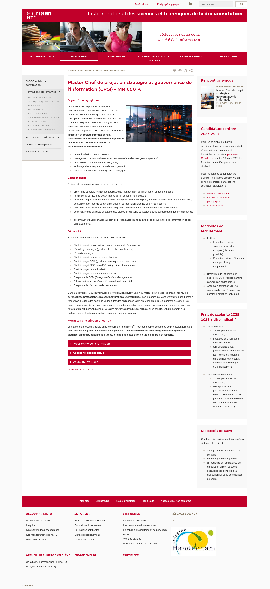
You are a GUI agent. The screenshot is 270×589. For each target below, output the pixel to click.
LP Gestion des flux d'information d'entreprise (41, 127)
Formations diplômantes (110, 70)
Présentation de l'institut (39, 520)
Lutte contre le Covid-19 (136, 520)
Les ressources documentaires (139, 525)
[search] (216, 4)
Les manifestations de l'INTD (41, 534)
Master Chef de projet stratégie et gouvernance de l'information (229, 95)
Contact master (215, 205)
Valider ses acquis (37, 151)
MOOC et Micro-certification (36, 83)
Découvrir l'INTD (39, 513)
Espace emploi (85, 555)
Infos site (84, 501)
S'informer (131, 513)
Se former (86, 70)
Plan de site (148, 501)
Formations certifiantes (40, 137)
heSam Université (125, 501)
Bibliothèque (102, 501)
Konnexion (27, 586)
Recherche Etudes (36, 539)
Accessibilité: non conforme (176, 501)
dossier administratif (218, 193)
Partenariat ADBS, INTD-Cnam (140, 543)
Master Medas (36, 109)
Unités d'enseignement (40, 144)
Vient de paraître (132, 538)
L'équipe (30, 525)
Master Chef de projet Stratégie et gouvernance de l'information (43, 101)
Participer (131, 555)
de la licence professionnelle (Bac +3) (46, 562)
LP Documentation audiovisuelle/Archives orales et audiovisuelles (44, 117)
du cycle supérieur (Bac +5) (41, 566)
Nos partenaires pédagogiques (42, 530)
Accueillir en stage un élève (48, 555)
